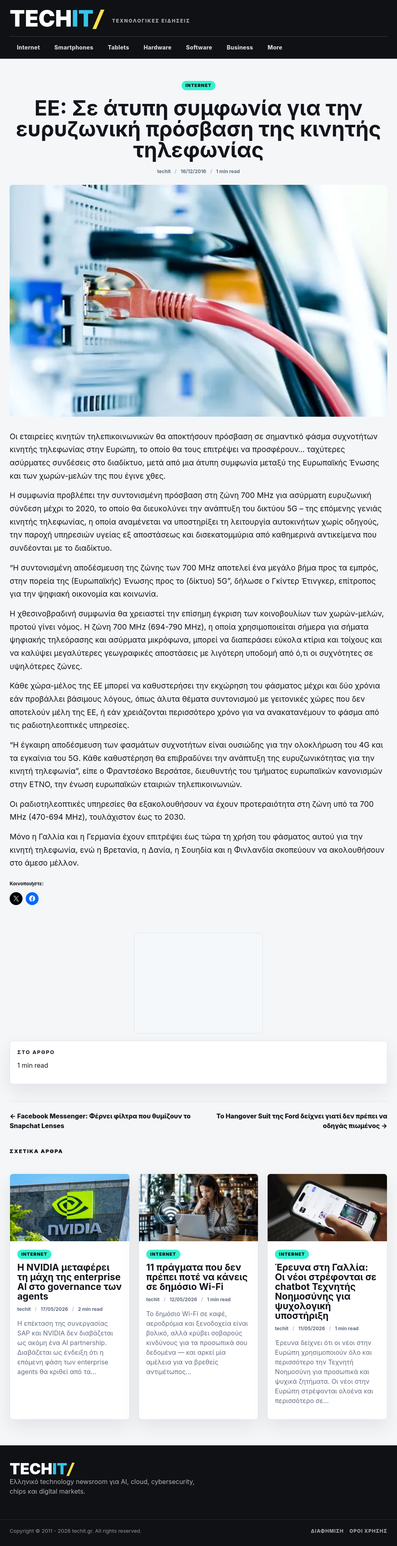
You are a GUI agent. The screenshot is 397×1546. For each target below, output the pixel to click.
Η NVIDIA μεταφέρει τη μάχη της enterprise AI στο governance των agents (69, 1282)
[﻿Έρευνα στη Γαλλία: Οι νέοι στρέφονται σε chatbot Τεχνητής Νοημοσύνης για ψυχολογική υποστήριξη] (327, 1207)
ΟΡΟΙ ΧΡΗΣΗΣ (368, 1531)
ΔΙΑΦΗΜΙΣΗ (327, 1531)
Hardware (157, 47)
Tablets (118, 47)
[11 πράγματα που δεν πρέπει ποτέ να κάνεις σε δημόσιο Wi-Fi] (198, 1207)
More (275, 47)
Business (240, 47)
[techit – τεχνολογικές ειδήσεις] (56, 18)
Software (199, 47)
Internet (28, 47)
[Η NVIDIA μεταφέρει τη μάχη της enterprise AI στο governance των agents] (69, 1207)
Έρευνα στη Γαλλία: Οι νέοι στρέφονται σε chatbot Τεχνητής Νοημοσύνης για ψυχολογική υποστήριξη (326, 1291)
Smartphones (73, 47)
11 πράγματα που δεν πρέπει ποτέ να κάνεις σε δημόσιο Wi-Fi (197, 1277)
